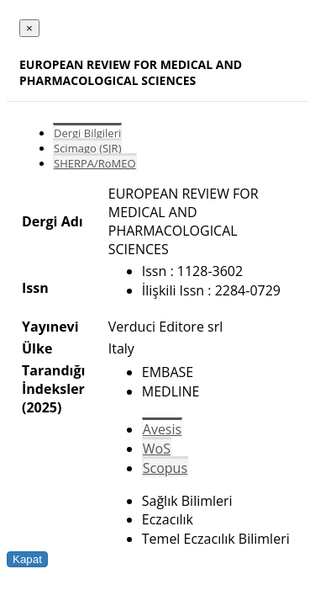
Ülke (37, 348)
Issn (35, 288)
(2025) (41, 407)
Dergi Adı (52, 221)
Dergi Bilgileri (87, 133)
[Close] (29, 28)
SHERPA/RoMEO (95, 163)
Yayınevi (50, 326)
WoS (157, 448)
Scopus (165, 468)
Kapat (27, 559)
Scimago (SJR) (87, 148)
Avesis (162, 429)
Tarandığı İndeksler (53, 379)
